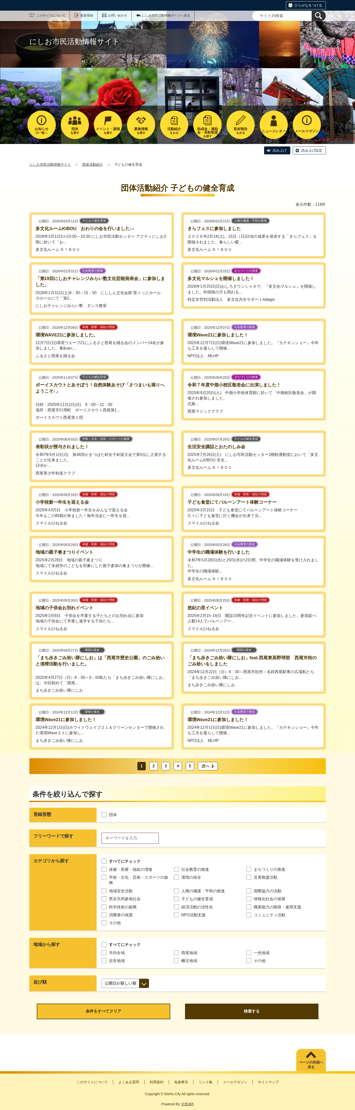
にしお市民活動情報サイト (50, 164)
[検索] (319, 16)
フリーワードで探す (53, 836)
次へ (205, 766)
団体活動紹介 (92, 164)
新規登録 (86, 15)
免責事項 (181, 1082)
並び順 (40, 982)
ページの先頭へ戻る (311, 1064)
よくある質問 (128, 1082)
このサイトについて (51, 15)
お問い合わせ (117, 15)
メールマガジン (235, 1082)
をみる (174, 131)
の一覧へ (41, 131)
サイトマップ (268, 1082)
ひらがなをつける (308, 5)
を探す (74, 131)
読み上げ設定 (311, 150)
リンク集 (205, 1082)
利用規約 (157, 1082)
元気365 (187, 1104)
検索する (252, 1011)
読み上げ (280, 150)
